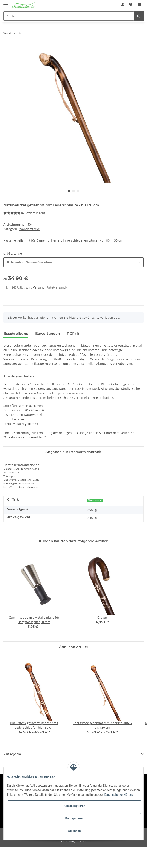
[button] (123, 4)
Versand (39, 287)
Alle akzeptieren (74, 806)
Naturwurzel (95, 500)
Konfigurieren (74, 818)
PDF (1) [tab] (73, 334)
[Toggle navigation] (5, 2)
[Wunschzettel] (131, 4)
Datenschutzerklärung (118, 794)
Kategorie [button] (12, 754)
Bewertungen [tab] (47, 334)
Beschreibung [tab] (15, 334)
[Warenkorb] (139, 4)
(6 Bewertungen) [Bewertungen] (24, 213)
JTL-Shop (81, 841)
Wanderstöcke (29, 229)
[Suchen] (68, 16)
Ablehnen (74, 831)
